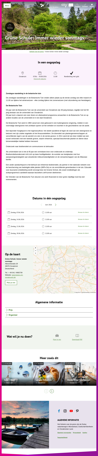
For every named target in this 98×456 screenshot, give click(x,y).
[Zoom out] (35, 250)
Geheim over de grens (36, 51)
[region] (64, 269)
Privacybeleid (77, 432)
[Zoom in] (35, 247)
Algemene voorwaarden (64, 432)
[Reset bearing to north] (35, 253)
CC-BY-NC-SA (32, 376)
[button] (11, 282)
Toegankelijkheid (62, 437)
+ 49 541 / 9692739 (15, 273)
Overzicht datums (40, 79)
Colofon (84, 432)
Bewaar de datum (83, 212)
